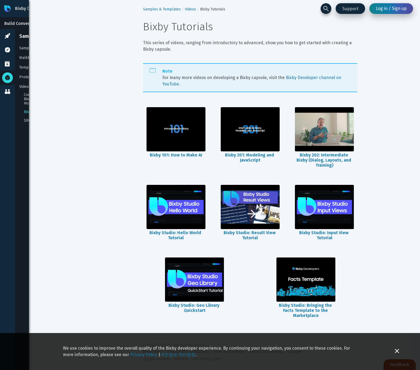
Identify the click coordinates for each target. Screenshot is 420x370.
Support (350, 8)
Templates (28, 67)
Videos (25, 86)
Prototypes (29, 77)
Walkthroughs (31, 57)
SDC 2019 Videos (38, 120)
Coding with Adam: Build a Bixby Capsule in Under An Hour (47, 99)
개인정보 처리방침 (178, 354)
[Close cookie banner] (397, 351)
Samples (26, 48)
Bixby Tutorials (36, 112)
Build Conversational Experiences (38, 23)
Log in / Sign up (391, 8)
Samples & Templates (42, 36)
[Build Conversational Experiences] (40, 23)
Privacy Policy (143, 354)
